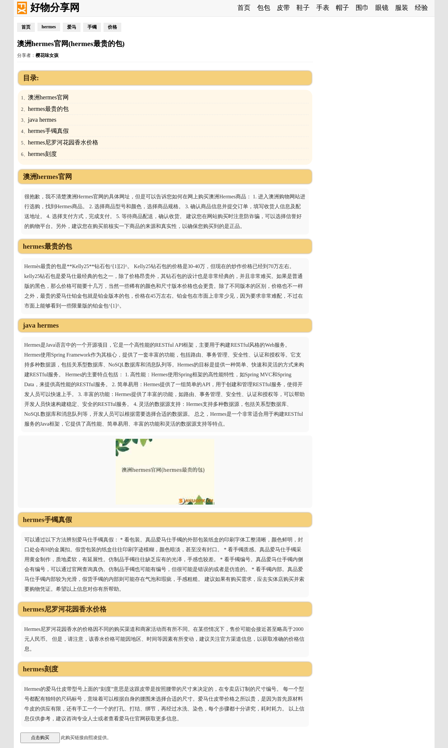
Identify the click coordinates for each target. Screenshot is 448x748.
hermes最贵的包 (48, 109)
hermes (49, 26)
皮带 (283, 7)
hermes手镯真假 (48, 131)
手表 (322, 7)
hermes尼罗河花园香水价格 (63, 142)
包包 (263, 7)
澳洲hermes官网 (48, 97)
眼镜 (382, 7)
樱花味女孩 (47, 55)
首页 (243, 7)
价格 (112, 27)
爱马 (71, 27)
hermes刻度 (42, 154)
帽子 (342, 7)
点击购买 (40, 737)
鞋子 (303, 7)
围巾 (362, 7)
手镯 (92, 27)
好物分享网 (55, 7)
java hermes (42, 119)
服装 (401, 7)
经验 (421, 7)
